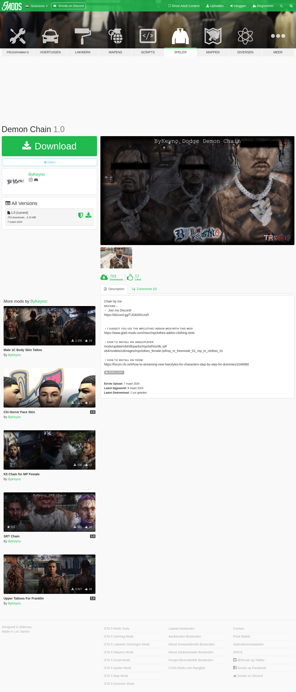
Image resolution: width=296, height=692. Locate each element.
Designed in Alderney (17, 627)
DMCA (237, 652)
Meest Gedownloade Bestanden (191, 652)
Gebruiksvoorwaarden (248, 644)
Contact (238, 628)
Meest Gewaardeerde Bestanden (192, 644)
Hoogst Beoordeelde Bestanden (191, 660)
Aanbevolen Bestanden (185, 636)
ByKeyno (37, 174)
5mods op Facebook (249, 668)
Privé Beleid (241, 636)
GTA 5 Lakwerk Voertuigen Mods (127, 644)
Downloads (116, 279)
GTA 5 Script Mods (117, 660)
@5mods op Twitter (248, 660)
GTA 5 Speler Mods (117, 668)
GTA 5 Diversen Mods (119, 683)
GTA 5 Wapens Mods (118, 652)
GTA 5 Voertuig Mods (118, 636)
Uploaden (215, 6)
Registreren (263, 6)
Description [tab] (114, 289)
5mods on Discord (248, 676)
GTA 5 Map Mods (116, 676)
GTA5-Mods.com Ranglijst (187, 668)
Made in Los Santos (16, 631)
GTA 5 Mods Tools (116, 628)
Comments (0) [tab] (144, 289)
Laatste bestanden (181, 628)
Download (49, 146)
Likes (138, 279)
